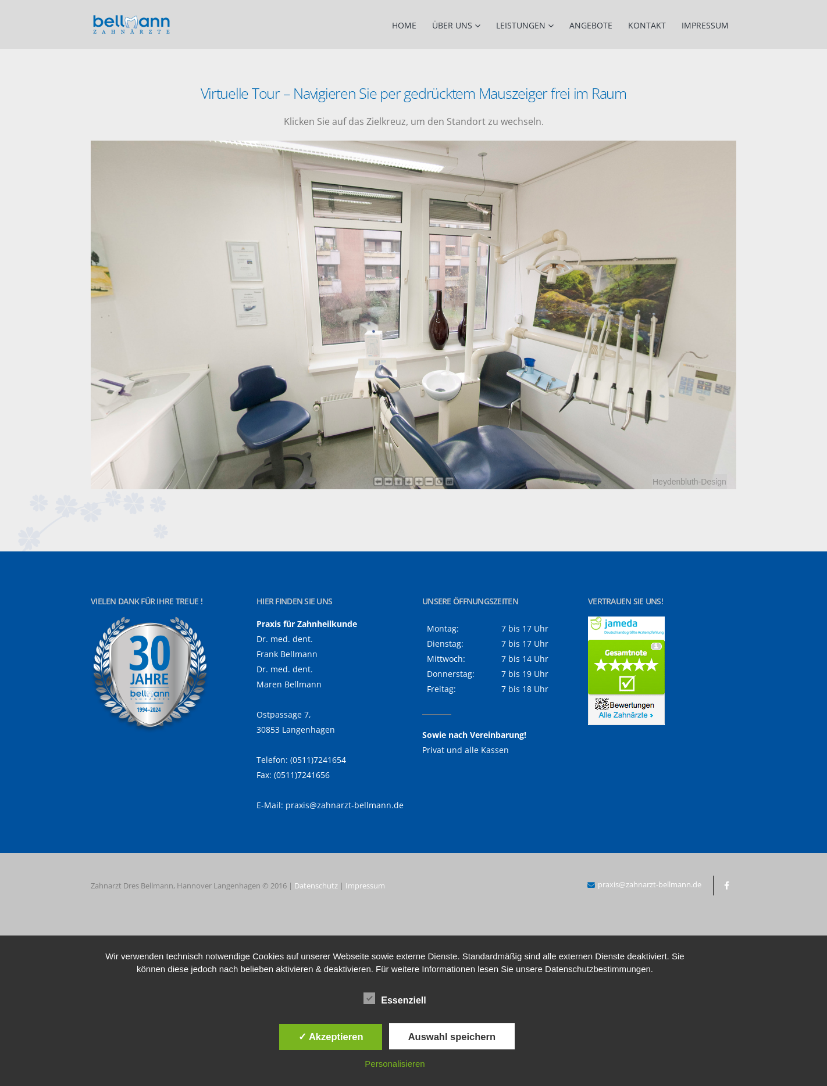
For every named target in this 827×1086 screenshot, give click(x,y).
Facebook (726, 885)
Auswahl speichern (452, 1036)
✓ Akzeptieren (330, 1036)
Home (404, 25)
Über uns (452, 25)
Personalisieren (395, 1064)
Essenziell (394, 998)
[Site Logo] (131, 24)
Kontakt (647, 25)
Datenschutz (316, 885)
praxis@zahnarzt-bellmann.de (345, 805)
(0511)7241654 (318, 759)
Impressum (705, 25)
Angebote (590, 25)
